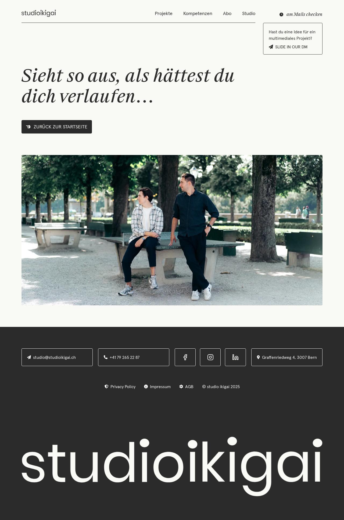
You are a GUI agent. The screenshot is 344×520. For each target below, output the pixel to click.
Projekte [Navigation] (164, 13)
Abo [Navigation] (227, 13)
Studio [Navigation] (248, 13)
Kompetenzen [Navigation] (197, 13)
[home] (39, 13)
